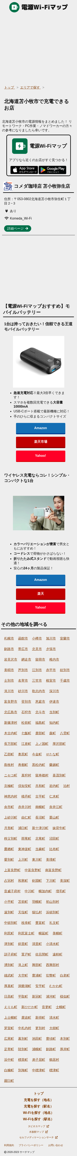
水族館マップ (38, 1131)
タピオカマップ (38, 1126)
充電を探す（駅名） (38, 1106)
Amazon (40, 428)
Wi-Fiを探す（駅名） (38, 1119)
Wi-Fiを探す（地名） (38, 1112)
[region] (38, 47)
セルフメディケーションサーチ (38, 1137)
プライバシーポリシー (31, 1145)
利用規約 (9, 1145)
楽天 (40, 593)
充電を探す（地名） (38, 1100)
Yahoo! (40, 455)
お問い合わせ (55, 1145)
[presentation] (57, 361)
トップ (39, 1093)
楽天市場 (40, 441)
